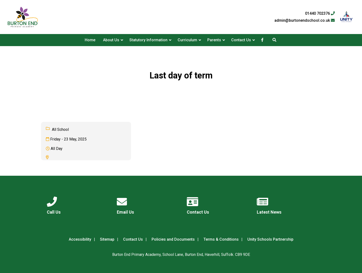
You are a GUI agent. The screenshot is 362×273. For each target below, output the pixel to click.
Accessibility (80, 239)
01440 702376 (320, 13)
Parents (214, 40)
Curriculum (187, 40)
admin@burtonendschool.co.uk (304, 20)
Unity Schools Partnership (270, 239)
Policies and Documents (173, 239)
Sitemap (107, 239)
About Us (111, 40)
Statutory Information (148, 40)
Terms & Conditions (221, 239)
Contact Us (241, 40)
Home (90, 40)
